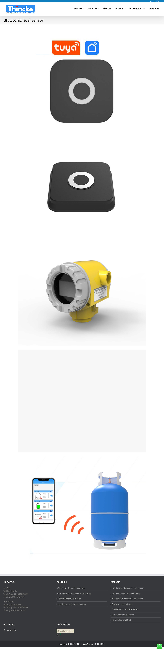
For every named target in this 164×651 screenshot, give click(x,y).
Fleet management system (69, 598)
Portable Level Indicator (122, 604)
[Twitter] (8, 630)
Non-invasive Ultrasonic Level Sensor (128, 588)
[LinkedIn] (15, 630)
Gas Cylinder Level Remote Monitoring (74, 593)
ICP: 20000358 (99, 644)
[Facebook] (4, 630)
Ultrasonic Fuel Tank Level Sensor (126, 593)
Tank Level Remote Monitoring (71, 588)
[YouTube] (11, 630)
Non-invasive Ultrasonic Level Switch (127, 598)
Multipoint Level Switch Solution (72, 604)
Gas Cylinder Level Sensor (123, 614)
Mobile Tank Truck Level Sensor (125, 609)
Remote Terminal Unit (121, 620)
